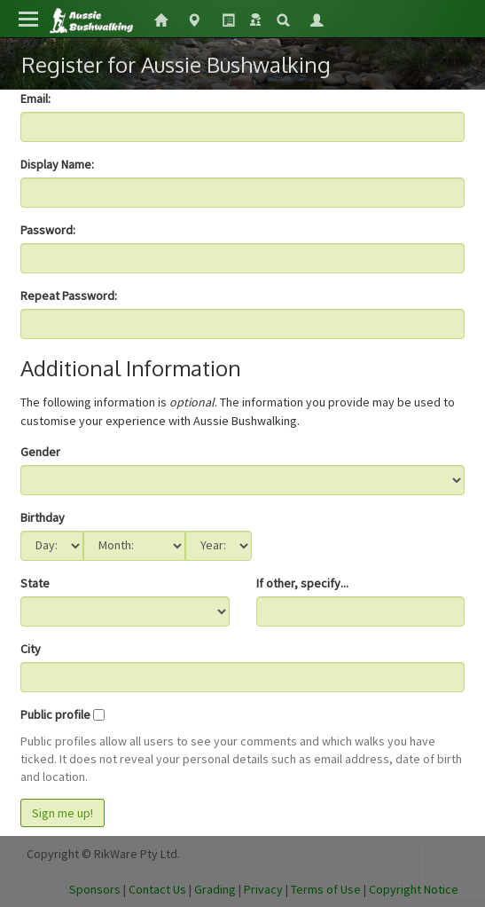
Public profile (55, 714)
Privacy (263, 889)
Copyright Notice (413, 889)
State (35, 583)
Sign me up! (62, 813)
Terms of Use (326, 889)
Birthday (42, 517)
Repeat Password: (68, 296)
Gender (40, 452)
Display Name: (57, 164)
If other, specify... (302, 583)
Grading (215, 889)
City (30, 649)
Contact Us (157, 889)
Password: (47, 230)
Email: (35, 98)
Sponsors (95, 889)
